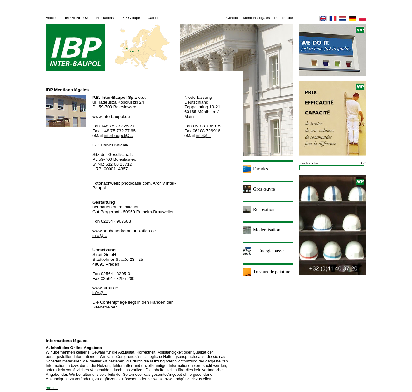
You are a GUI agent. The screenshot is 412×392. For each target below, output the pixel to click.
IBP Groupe (130, 18)
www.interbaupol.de (111, 116)
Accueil (51, 18)
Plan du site (283, 18)
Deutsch (352, 18)
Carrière (153, 18)
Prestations (105, 18)
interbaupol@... (118, 135)
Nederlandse (342, 18)
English (323, 18)
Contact (232, 18)
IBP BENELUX (76, 18)
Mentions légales (256, 18)
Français (333, 18)
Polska (362, 18)
